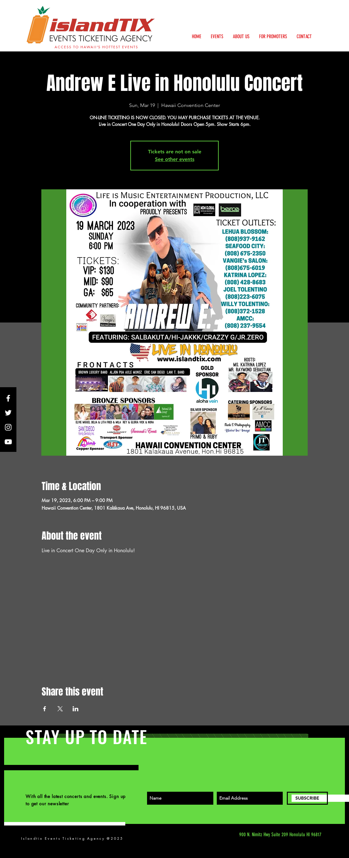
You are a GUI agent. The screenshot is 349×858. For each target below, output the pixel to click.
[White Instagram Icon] (8, 427)
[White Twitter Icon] (8, 412)
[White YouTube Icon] (8, 441)
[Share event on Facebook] (45, 708)
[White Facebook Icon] (8, 398)
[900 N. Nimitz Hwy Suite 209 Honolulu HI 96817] (262, 834)
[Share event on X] (60, 708)
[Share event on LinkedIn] (76, 708)
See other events (174, 159)
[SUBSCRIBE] (307, 798)
